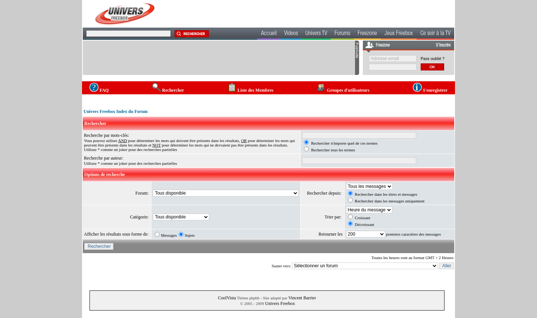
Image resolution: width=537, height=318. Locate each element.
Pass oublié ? (433, 58)
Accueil (269, 34)
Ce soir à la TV (435, 34)
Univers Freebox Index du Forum (116, 111)
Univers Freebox (280, 303)
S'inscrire (443, 45)
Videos (291, 34)
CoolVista (227, 297)
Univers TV (316, 34)
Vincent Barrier (302, 297)
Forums (342, 34)
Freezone (367, 34)
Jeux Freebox (398, 34)
